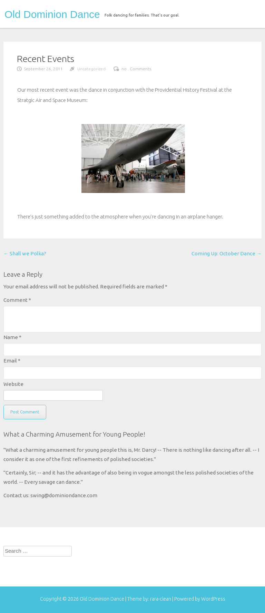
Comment (17, 300)
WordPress (213, 599)
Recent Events (45, 58)
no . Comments (136, 69)
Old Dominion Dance (52, 14)
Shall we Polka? (24, 253)
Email (11, 361)
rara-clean (161, 599)
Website (13, 384)
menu (250, 13)
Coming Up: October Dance (227, 253)
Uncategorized (91, 69)
